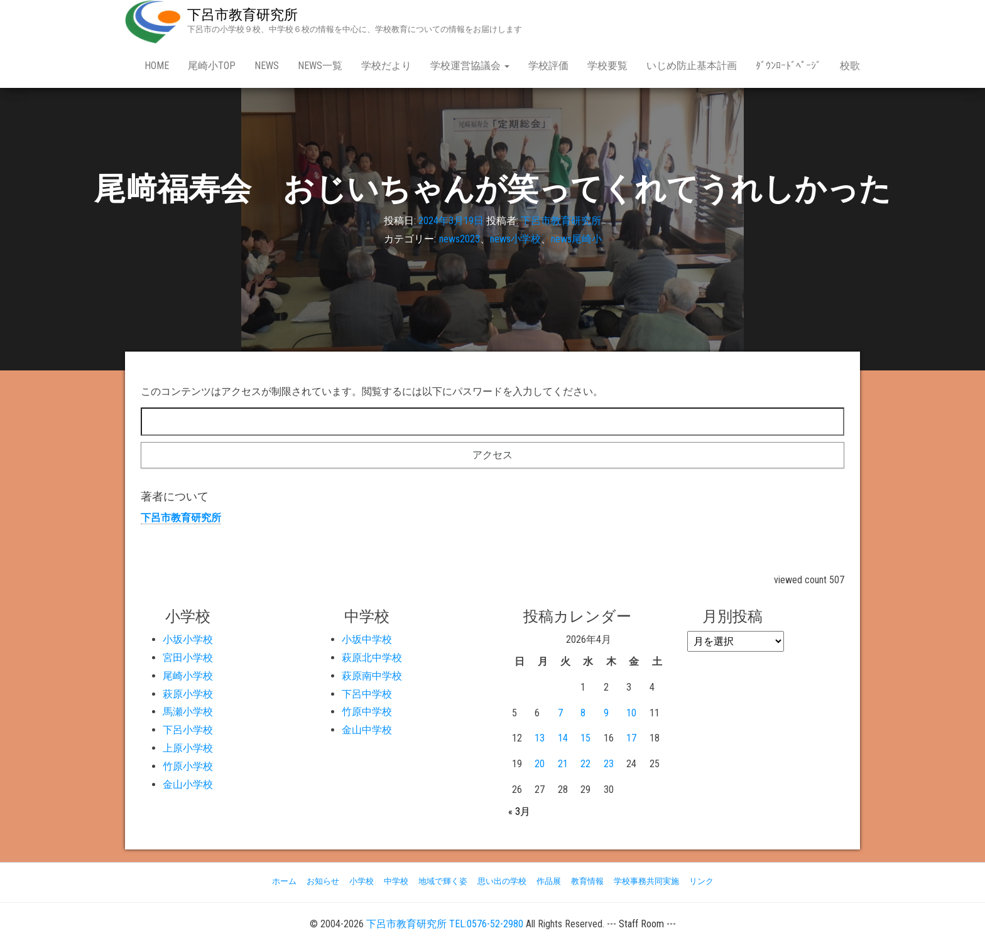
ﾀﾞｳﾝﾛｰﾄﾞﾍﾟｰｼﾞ (788, 66)
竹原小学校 (188, 766)
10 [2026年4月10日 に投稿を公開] (631, 713)
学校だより (386, 66)
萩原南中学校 (372, 676)
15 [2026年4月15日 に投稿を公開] (585, 738)
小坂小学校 (188, 639)
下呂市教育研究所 (242, 15)
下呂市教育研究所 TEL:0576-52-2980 (444, 924)
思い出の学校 (501, 881)
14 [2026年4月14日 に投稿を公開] (563, 738)
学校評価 (548, 66)
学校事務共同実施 (646, 881)
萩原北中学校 (372, 658)
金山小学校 (188, 784)
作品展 (548, 881)
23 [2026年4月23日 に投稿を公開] (609, 764)
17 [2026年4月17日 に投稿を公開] (631, 738)
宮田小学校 (188, 658)
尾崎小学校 (188, 676)
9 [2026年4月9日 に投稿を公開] (606, 713)
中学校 (396, 881)
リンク (701, 881)
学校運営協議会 (469, 66)
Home (156, 66)
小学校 (361, 881)
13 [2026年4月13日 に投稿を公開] (540, 738)
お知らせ (323, 881)
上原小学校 (188, 748)
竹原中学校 (367, 712)
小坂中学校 (367, 639)
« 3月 (519, 811)
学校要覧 (607, 66)
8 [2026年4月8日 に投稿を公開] (582, 713)
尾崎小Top (212, 66)
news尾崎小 (576, 239)
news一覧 (320, 66)
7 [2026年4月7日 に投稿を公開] (560, 713)
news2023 (459, 239)
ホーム (284, 881)
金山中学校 (367, 730)
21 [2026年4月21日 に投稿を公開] (563, 764)
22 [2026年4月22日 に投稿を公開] (585, 764)
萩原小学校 (188, 694)
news (266, 66)
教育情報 (587, 881)
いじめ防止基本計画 (691, 66)
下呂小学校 (188, 730)
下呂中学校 (367, 694)
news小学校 (515, 239)
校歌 (850, 66)
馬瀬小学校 (188, 712)
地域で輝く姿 (442, 881)
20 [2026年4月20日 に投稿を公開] (540, 764)
